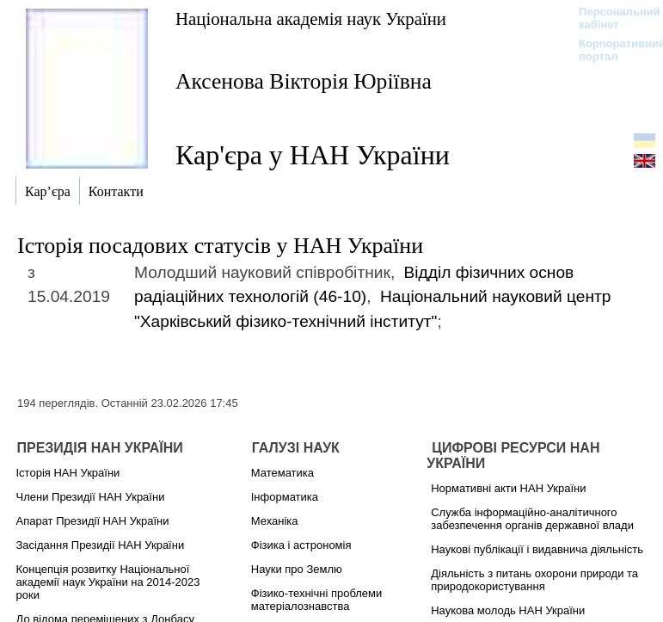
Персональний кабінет (611, 18)
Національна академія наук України (310, 18)
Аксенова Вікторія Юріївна (303, 81)
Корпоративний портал (611, 50)
